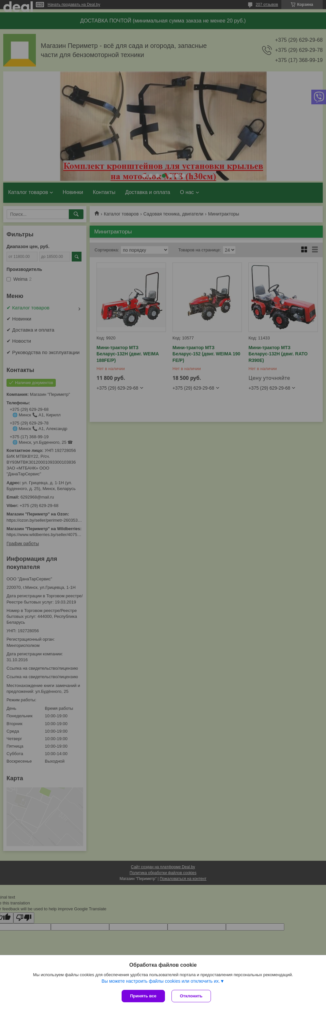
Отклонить (191, 995)
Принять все (143, 995)
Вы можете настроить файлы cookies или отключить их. (160, 981)
